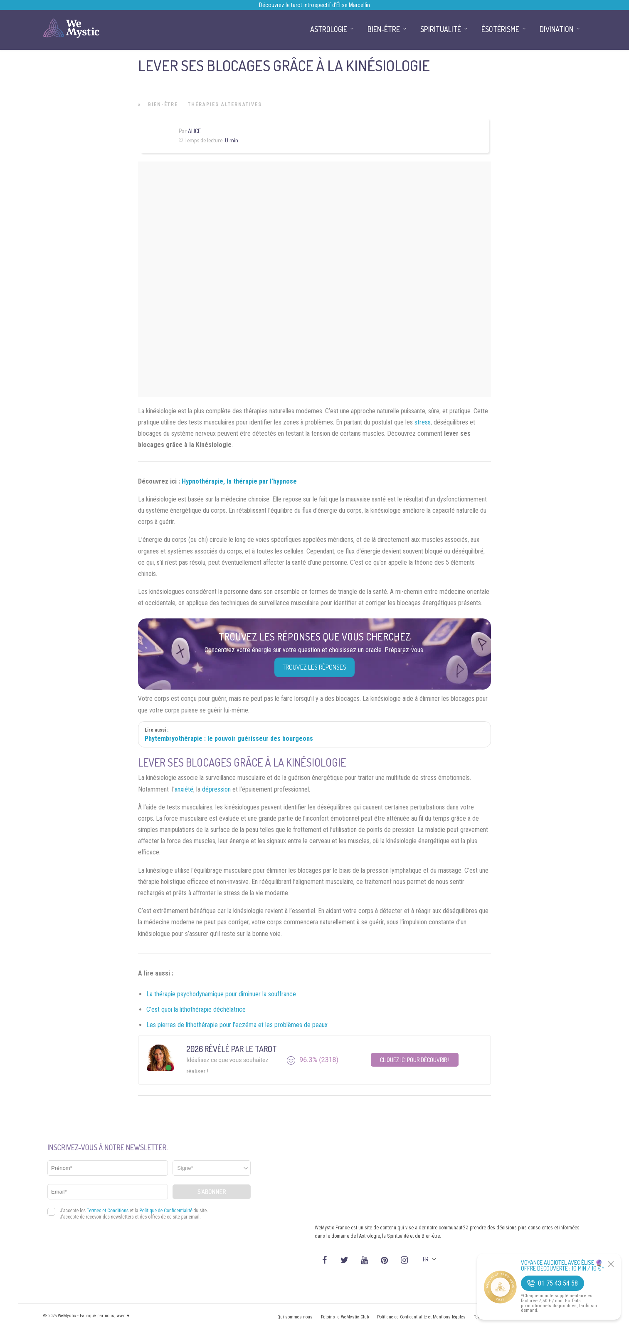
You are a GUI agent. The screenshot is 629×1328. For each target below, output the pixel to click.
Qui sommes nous (295, 1317)
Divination (556, 29)
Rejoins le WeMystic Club (345, 1317)
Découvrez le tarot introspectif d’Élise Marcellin (314, 5)
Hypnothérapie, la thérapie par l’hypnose (239, 481)
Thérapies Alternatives (225, 104)
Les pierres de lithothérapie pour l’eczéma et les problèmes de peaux (237, 1025)
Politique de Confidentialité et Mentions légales (421, 1317)
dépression (216, 789)
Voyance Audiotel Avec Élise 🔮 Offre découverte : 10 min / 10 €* (562, 1265)
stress (422, 422)
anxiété (184, 789)
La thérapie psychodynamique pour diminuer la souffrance (221, 994)
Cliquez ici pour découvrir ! (414, 1059)
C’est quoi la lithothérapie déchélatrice (196, 1009)
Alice (194, 130)
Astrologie (328, 29)
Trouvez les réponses (314, 667)
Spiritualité (440, 29)
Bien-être (163, 104)
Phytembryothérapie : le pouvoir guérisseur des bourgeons (229, 738)
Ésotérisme (500, 29)
